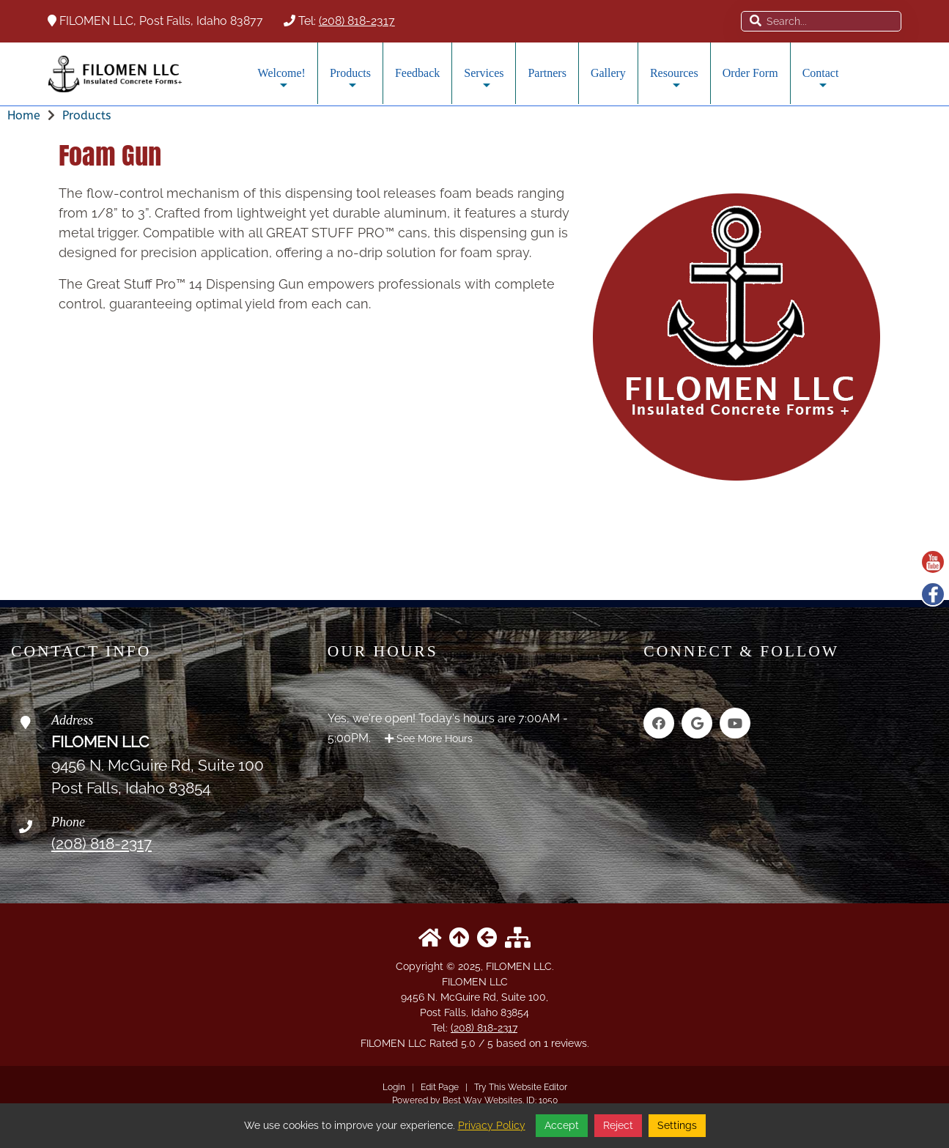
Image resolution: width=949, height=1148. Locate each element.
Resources (674, 83)
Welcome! (282, 83)
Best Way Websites (482, 1100)
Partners (547, 73)
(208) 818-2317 (357, 21)
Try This (490, 1087)
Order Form (750, 73)
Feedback (417, 73)
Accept (561, 1125)
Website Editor (537, 1087)
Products (350, 83)
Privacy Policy (491, 1125)
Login (394, 1087)
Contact (820, 83)
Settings (677, 1125)
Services (483, 83)
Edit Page (441, 1087)
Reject (618, 1125)
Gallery (608, 73)
